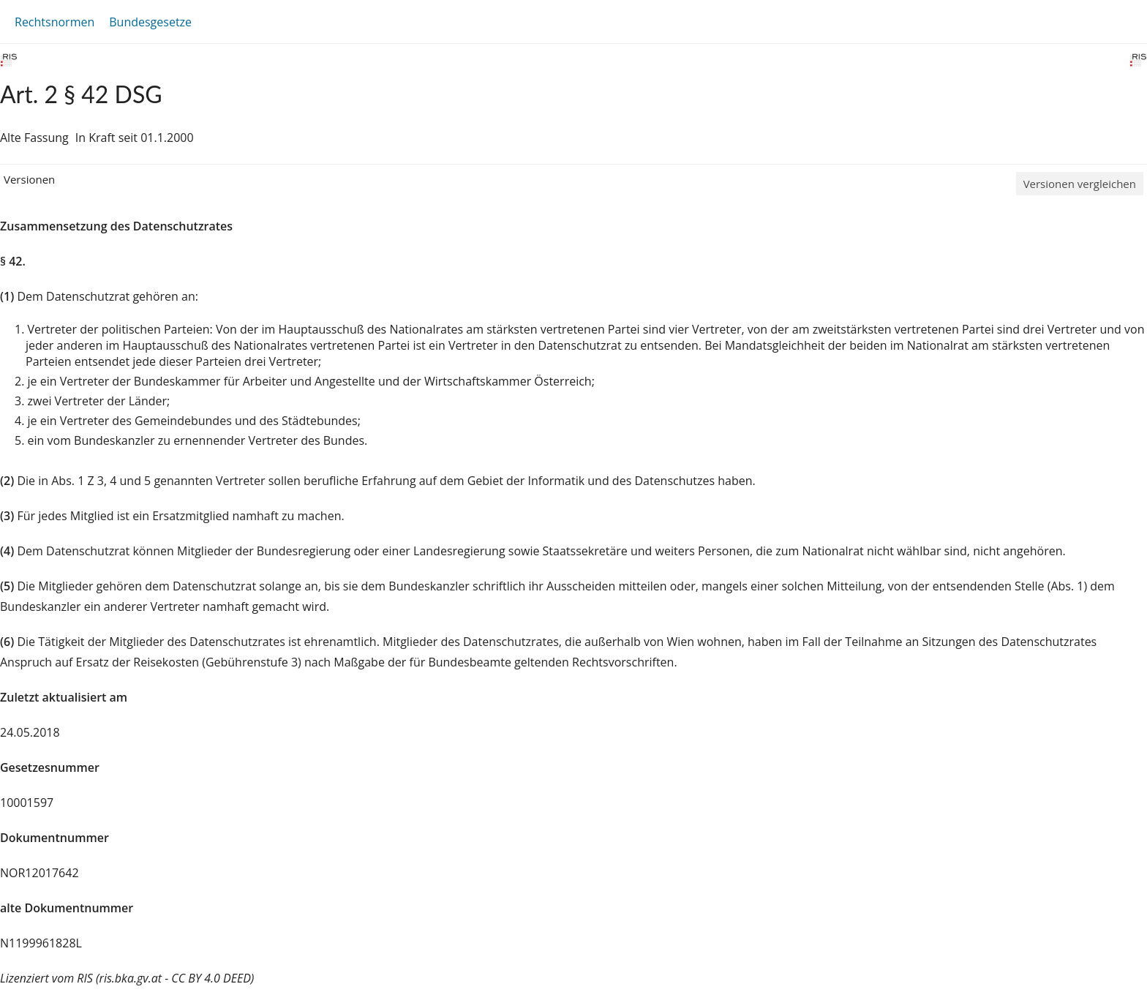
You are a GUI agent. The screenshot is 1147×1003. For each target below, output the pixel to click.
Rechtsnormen (54, 22)
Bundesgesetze (150, 22)
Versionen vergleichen (1079, 183)
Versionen (29, 179)
